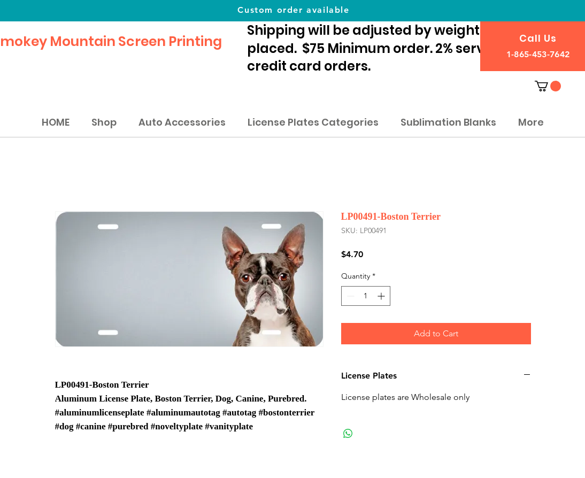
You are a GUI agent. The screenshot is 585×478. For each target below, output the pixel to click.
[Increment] (382, 296)
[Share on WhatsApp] (348, 433)
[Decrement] (349, 296)
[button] (548, 86)
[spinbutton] (365, 296)
